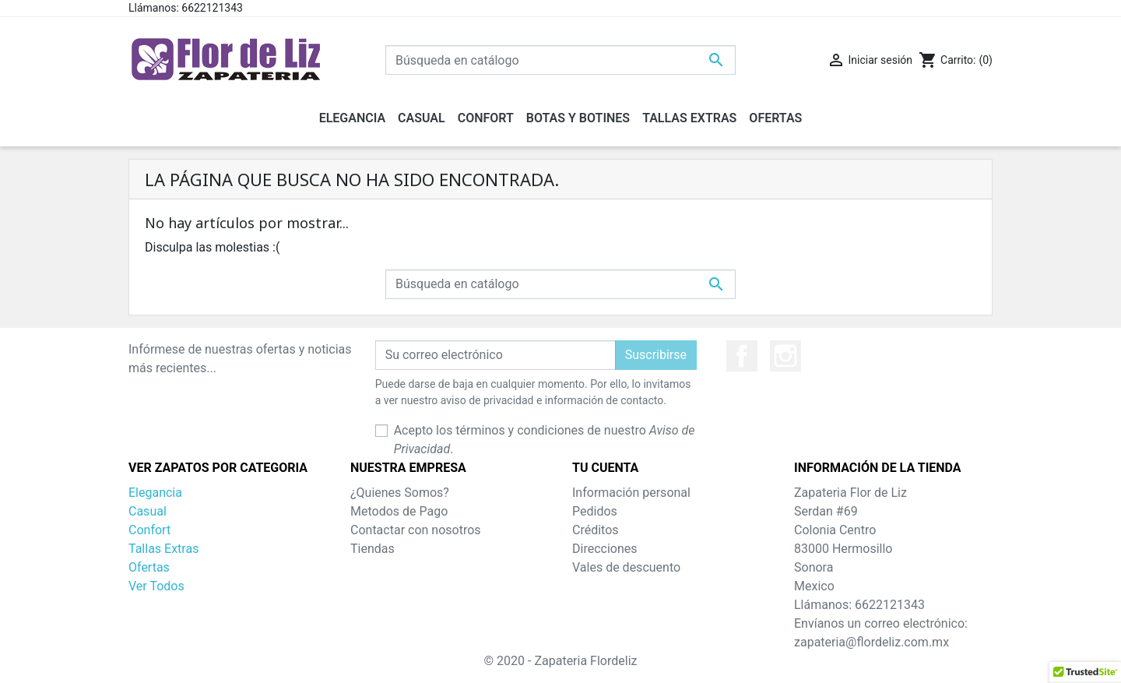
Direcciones (605, 548)
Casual (147, 511)
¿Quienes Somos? (399, 492)
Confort (149, 530)
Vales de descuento (626, 567)
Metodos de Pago (399, 511)
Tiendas (372, 548)
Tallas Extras (163, 548)
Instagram (785, 355)
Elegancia (155, 492)
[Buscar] (560, 60)
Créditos (595, 530)
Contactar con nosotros (415, 530)
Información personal (631, 492)
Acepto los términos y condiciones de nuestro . (544, 439)
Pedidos (594, 511)
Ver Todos (156, 586)
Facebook (741, 355)
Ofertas (149, 567)
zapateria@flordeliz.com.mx (871, 642)
